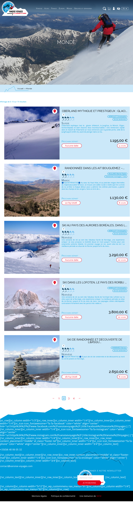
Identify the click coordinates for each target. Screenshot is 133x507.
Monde (63, 8)
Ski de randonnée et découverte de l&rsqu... (94, 340)
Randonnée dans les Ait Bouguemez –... (94, 168)
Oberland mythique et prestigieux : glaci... (94, 112)
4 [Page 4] (74, 398)
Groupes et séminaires (77, 8)
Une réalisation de (91, 496)
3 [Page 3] (68, 398)
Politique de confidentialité (63, 496)
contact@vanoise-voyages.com (17, 466)
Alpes (40, 8)
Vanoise (33, 8)
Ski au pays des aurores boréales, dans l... (95, 226)
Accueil (20, 89)
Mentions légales (38, 496)
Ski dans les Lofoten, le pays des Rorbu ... (94, 283)
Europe (55, 8)
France (47, 8)
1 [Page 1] (59, 398)
